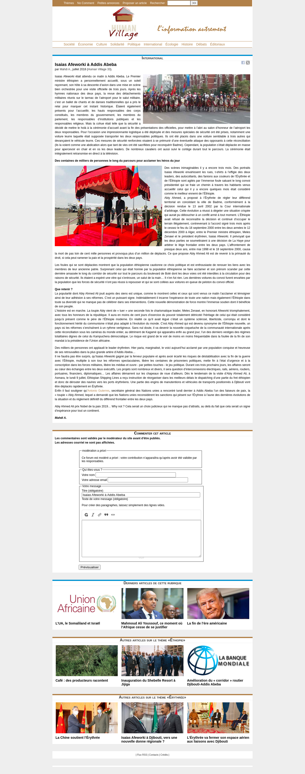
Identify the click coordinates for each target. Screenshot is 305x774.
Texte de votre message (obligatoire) (105, 499)
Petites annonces (108, 3)
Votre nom (88, 475)
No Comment (85, 3)
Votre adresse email (94, 480)
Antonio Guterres (98, 390)
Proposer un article (135, 3)
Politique (133, 44)
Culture (101, 44)
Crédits (164, 762)
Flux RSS (142, 762)
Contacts (153, 762)
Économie (85, 44)
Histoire (187, 44)
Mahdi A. (65, 69)
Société (69, 44)
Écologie (171, 44)
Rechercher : (158, 3)
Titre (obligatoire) (92, 490)
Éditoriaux (217, 44)
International (153, 44)
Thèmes (69, 3)
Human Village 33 (99, 69)
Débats (201, 44)
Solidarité (117, 44)
